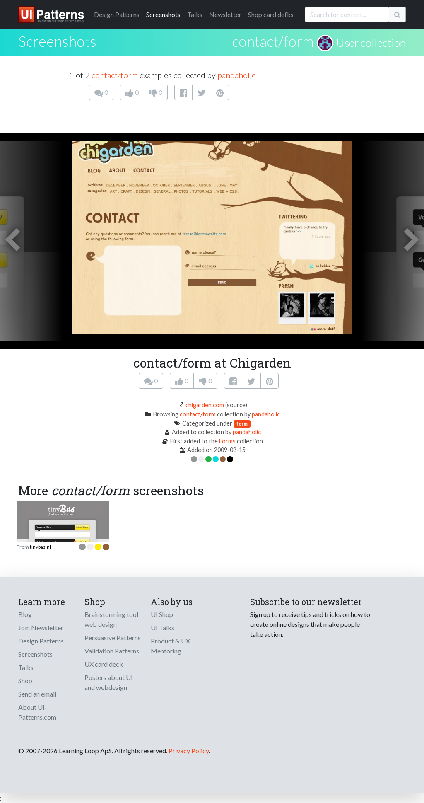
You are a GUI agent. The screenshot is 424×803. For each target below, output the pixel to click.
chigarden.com (205, 405)
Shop (25, 680)
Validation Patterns (111, 651)
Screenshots (163, 14)
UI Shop (162, 614)
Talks (194, 14)
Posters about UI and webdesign (108, 682)
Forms (227, 441)
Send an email (37, 694)
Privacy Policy (189, 751)
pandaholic (236, 75)
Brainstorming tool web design (111, 619)
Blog (25, 614)
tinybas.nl (40, 547)
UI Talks (162, 627)
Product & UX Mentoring (170, 646)
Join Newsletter (40, 627)
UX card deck (103, 664)
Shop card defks (271, 14)
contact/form (273, 41)
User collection (371, 42)
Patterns (117, 14)
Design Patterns (41, 641)
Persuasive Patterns (112, 637)
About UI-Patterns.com (37, 712)
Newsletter (225, 14)
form (242, 423)
